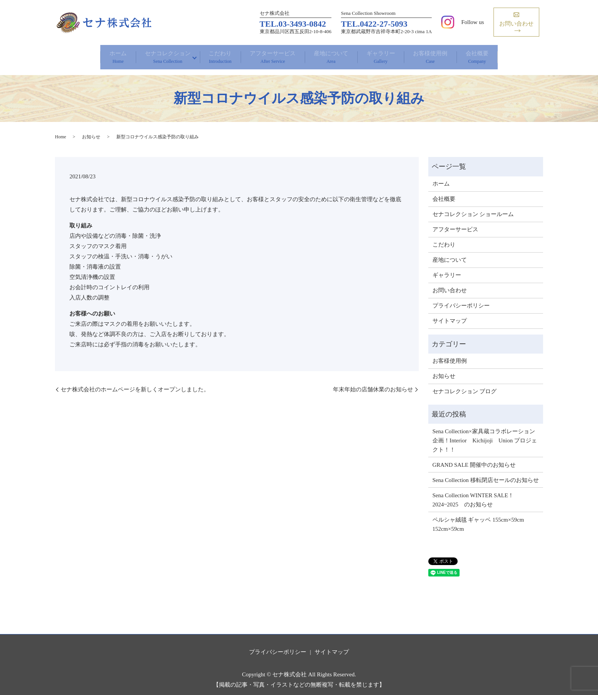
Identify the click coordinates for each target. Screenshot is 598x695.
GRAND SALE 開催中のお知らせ (474, 458)
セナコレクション (140, 54)
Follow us (472, 22)
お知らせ (91, 130)
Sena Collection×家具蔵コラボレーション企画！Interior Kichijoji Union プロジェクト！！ (484, 434)
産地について (336, 54)
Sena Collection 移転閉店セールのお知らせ (485, 474)
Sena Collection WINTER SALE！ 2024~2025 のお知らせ (473, 493)
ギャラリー (396, 54)
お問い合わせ (449, 284)
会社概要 (515, 54)
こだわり (204, 54)
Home (60, 130)
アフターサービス (268, 54)
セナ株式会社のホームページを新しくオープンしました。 (135, 383)
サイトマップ (449, 314)
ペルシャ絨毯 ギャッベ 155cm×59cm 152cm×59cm (478, 517)
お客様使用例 (457, 54)
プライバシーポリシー (461, 299)
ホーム (80, 54)
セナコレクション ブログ (464, 385)
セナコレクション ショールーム (473, 208)
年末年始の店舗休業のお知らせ (373, 383)
